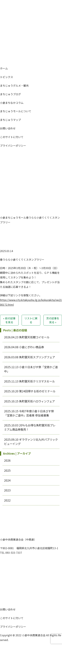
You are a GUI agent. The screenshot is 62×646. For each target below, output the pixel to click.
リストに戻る (30, 320)
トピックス (6, 77)
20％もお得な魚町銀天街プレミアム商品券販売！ (29, 427)
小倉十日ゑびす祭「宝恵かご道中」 (31, 369)
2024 (7, 480)
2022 (7, 500)
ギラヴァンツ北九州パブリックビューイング (31, 441)
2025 (7, 470)
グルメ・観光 (14, 85)
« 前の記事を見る (9, 320)
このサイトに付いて (11, 137)
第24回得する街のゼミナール (29, 391)
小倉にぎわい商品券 (24, 347)
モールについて (15, 111)
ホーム (4, 68)
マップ (10, 120)
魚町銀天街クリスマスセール (29, 381)
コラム (11, 103)
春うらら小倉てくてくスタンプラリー (22, 259)
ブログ (10, 94)
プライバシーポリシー (13, 145)
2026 (7, 460)
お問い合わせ (8, 128)
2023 (7, 490)
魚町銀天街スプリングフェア (29, 357)
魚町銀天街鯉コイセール (26, 337)
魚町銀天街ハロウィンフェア (29, 401)
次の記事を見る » (52, 320)
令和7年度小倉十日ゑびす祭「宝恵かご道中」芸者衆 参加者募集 (29, 413)
